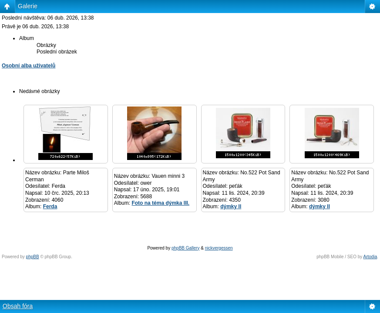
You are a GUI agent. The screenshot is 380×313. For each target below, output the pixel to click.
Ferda (50, 206)
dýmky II (230, 206)
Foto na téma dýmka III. (160, 203)
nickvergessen (219, 248)
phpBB (32, 256)
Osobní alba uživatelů (28, 66)
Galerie (27, 6)
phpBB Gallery (185, 248)
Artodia (370, 256)
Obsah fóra (18, 306)
